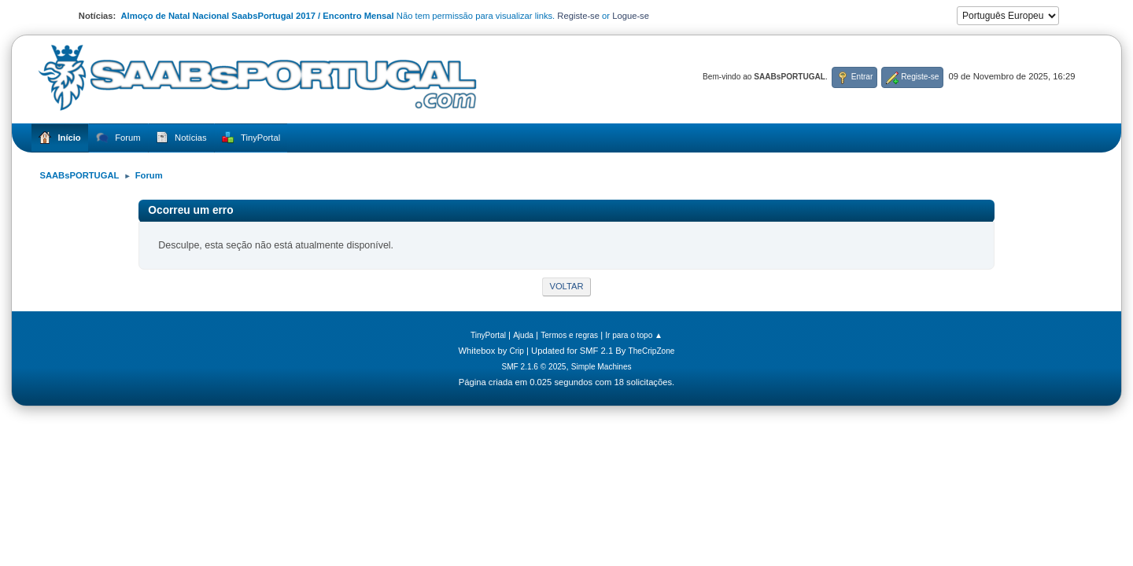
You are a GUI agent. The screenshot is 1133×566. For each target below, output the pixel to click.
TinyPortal (488, 335)
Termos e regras (569, 335)
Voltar (566, 286)
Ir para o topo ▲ (633, 335)
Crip (516, 351)
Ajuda (523, 335)
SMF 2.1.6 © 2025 (533, 366)
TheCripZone (652, 351)
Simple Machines (601, 366)
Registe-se (578, 15)
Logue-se (630, 15)
